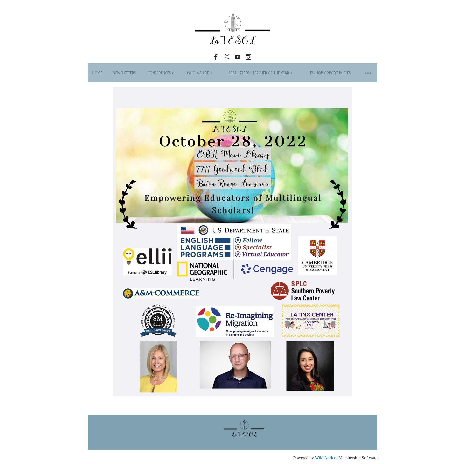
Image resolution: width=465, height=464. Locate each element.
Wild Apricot (326, 458)
